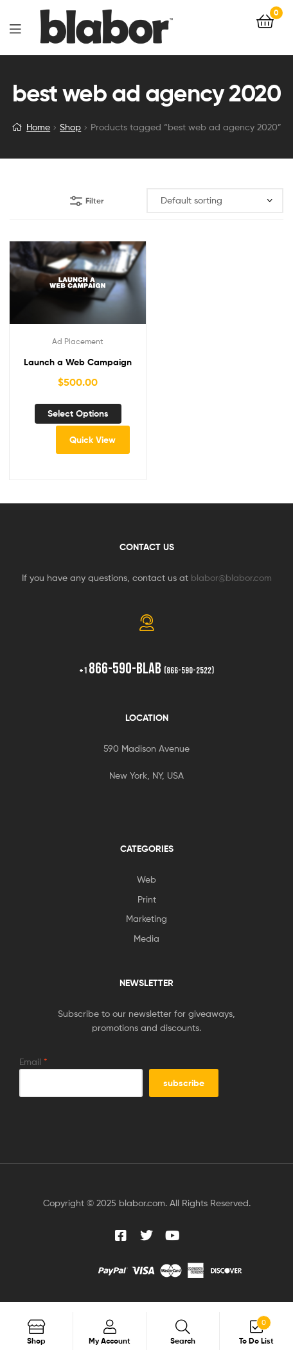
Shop (70, 126)
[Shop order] (214, 200)
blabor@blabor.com (231, 577)
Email (33, 1061)
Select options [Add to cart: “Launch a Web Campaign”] (78, 413)
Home (38, 126)
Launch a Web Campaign (78, 362)
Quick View (92, 440)
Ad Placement (77, 341)
